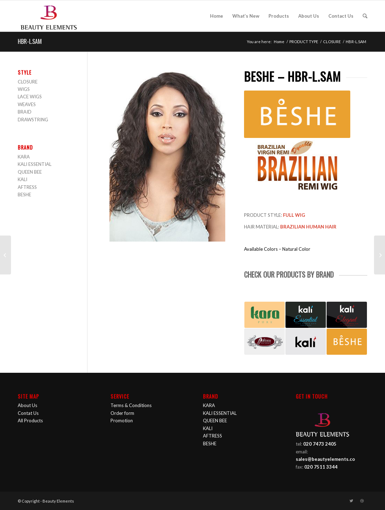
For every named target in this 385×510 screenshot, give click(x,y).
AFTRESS (27, 187)
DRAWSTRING (33, 119)
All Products (30, 420)
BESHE (24, 194)
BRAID (25, 112)
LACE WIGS (30, 96)
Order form (122, 413)
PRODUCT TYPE (303, 41)
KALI (22, 179)
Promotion (122, 420)
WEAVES (27, 104)
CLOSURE (332, 41)
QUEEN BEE (30, 172)
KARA (24, 157)
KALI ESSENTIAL (34, 164)
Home (279, 41)
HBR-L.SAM (30, 41)
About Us (27, 405)
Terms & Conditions (131, 405)
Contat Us (28, 413)
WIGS (24, 89)
